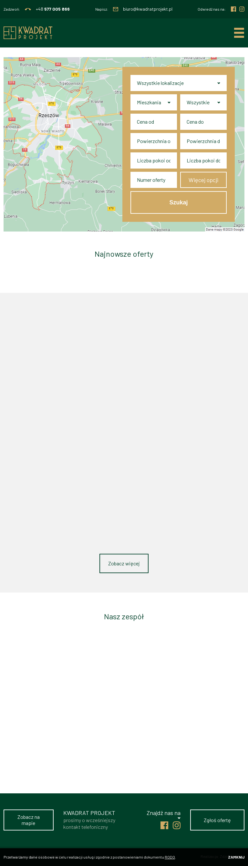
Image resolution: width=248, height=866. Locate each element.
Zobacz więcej (124, 563)
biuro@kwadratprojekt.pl (147, 9)
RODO (170, 857)
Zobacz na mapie (28, 820)
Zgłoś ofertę (217, 820)
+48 (53, 9)
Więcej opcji (203, 179)
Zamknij (236, 857)
